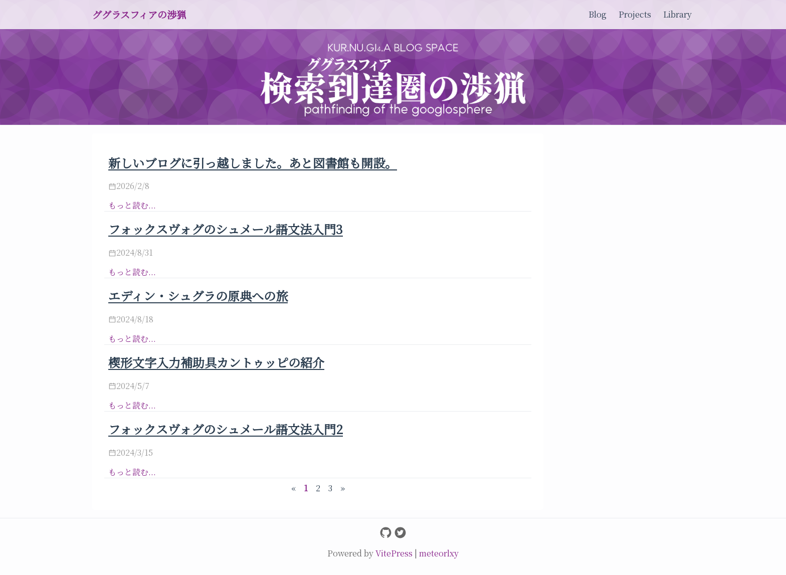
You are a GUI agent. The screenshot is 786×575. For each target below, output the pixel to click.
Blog (597, 14)
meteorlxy (439, 553)
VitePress (395, 553)
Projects (635, 14)
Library (677, 14)
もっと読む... (132, 205)
